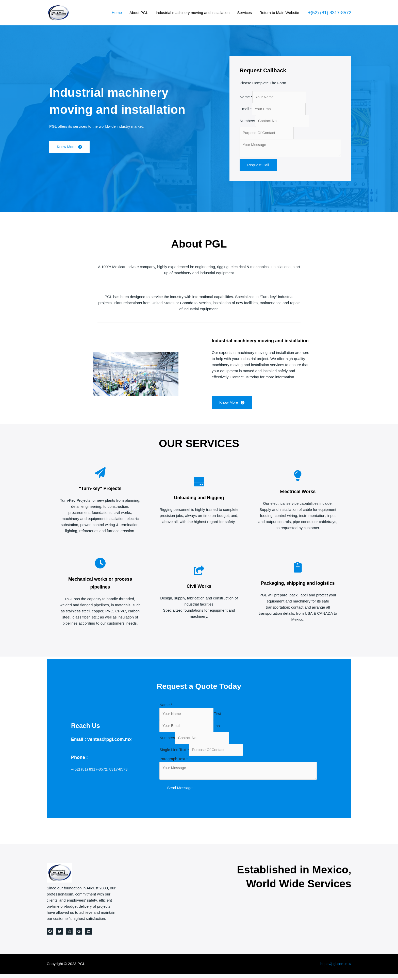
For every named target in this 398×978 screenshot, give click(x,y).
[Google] (79, 935)
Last (217, 728)
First (217, 716)
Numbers (247, 122)
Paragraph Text (173, 762)
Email (246, 109)
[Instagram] (69, 935)
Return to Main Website (279, 12)
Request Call (258, 167)
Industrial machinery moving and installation (192, 12)
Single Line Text (174, 753)
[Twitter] (59, 935)
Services (244, 12)
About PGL (138, 12)
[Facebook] (50, 935)
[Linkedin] (88, 935)
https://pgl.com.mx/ (335, 968)
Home (117, 12)
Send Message (179, 792)
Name (246, 97)
